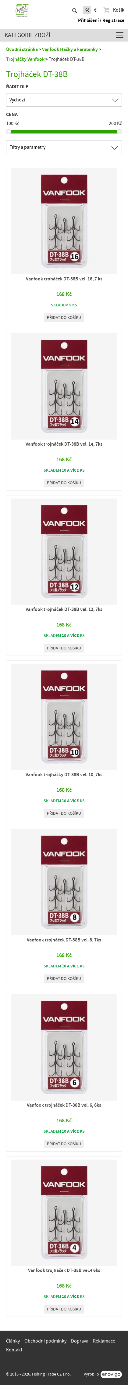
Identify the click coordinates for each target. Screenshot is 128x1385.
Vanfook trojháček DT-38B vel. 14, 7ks (64, 444)
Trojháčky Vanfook (25, 59)
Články (13, 1341)
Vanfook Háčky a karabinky (70, 49)
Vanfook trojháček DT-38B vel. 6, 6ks (64, 1105)
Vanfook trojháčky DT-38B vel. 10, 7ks (64, 774)
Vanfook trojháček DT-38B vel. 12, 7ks (64, 609)
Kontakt (14, 1350)
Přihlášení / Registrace (101, 20)
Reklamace (104, 1341)
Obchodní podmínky (45, 1341)
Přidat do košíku (64, 317)
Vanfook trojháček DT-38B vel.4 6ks (64, 1270)
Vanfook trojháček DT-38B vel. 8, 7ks (64, 940)
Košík (113, 10)
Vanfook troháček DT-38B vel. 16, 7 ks (64, 279)
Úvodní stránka (22, 49)
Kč (86, 10)
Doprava (79, 1341)
